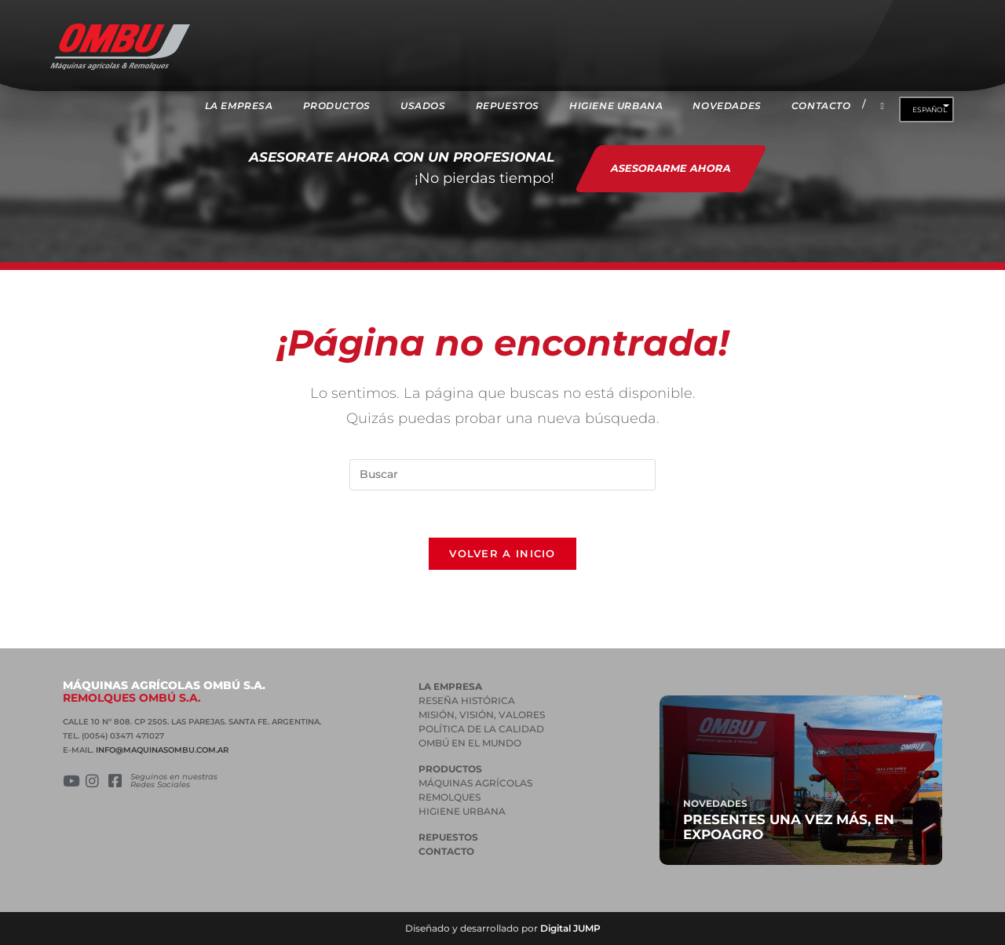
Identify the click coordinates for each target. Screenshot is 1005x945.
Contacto (446, 851)
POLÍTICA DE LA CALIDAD (481, 729)
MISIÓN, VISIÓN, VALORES (481, 715)
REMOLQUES (449, 797)
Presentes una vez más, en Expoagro (788, 827)
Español (929, 109)
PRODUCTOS (450, 769)
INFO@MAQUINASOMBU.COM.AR (162, 750)
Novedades (715, 803)
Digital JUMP (570, 928)
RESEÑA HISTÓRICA (466, 700)
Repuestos (448, 837)
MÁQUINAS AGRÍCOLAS (475, 783)
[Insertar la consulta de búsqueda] (502, 475)
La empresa (450, 686)
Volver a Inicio (502, 553)
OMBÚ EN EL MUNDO (469, 743)
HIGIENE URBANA (462, 811)
